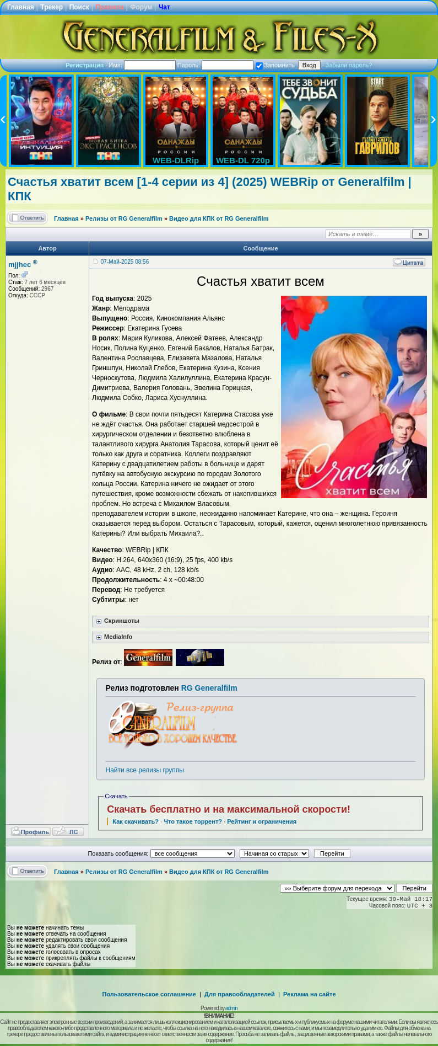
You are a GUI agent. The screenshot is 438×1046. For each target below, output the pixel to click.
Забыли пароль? (349, 65)
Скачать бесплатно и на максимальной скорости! (228, 809)
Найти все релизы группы (144, 770)
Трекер (51, 7)
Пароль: (215, 65)
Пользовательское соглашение (149, 994)
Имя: (142, 65)
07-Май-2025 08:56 (125, 262)
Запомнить (275, 65)
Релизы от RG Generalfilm (124, 218)
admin (231, 1008)
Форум (141, 7)
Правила (109, 7)
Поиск (79, 7)
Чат (164, 7)
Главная (20, 7)
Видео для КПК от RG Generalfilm (218, 218)
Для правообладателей (239, 994)
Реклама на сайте (309, 994)
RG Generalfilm (209, 688)
